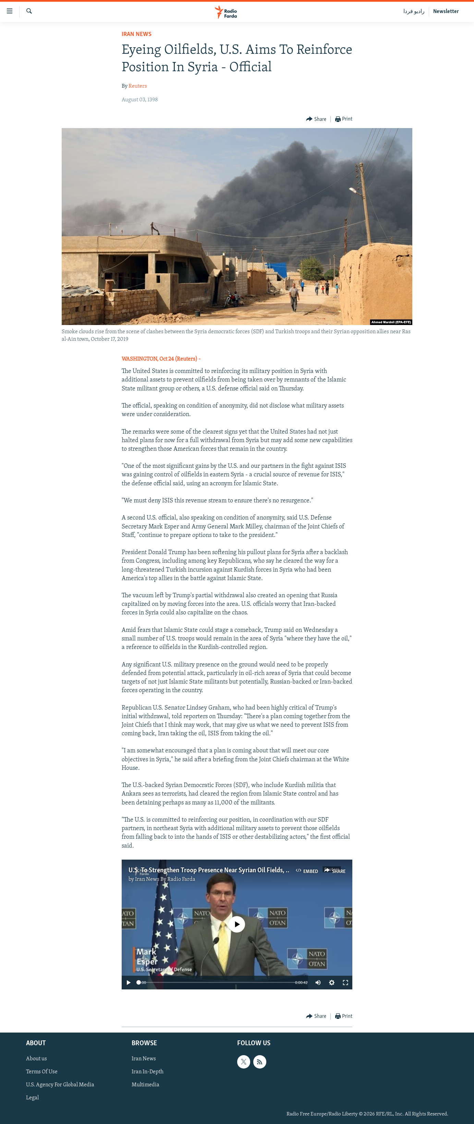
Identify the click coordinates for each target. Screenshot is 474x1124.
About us (36, 1059)
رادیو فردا (414, 11)
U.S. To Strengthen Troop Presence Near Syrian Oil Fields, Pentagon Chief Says (235, 870)
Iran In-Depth (147, 1072)
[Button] (316, 119)
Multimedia (145, 1085)
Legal (32, 1098)
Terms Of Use (42, 1072)
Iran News (136, 34)
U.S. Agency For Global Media (60, 1085)
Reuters (138, 86)
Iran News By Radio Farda (165, 879)
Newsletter (446, 11)
